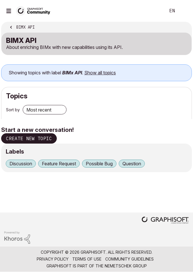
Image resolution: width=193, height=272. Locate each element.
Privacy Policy (53, 259)
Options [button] (183, 28)
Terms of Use (87, 259)
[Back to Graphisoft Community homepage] (35, 10)
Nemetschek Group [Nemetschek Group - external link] (126, 265)
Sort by (13, 109)
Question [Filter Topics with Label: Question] (131, 163)
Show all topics (100, 73)
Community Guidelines (129, 259)
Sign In (184, 10)
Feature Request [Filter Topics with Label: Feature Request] (59, 163)
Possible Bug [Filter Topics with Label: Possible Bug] (99, 163)
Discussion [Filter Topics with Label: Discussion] (20, 163)
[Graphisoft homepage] (165, 221)
